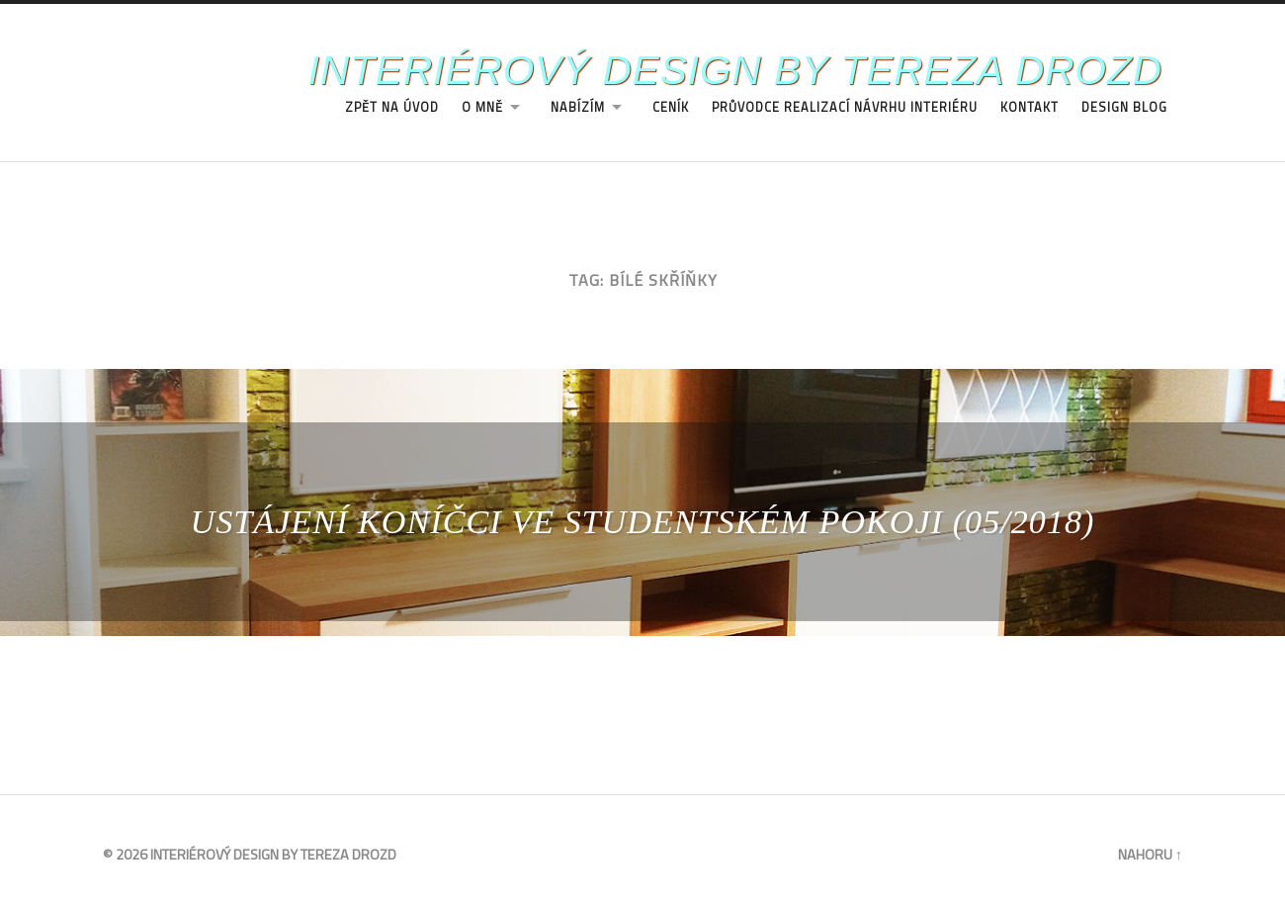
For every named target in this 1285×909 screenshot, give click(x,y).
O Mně (482, 107)
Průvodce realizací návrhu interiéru (845, 107)
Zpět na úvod (392, 107)
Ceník (670, 107)
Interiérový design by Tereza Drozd (735, 70)
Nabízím (578, 107)
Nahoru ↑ (1150, 854)
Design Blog (1124, 107)
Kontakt (1029, 107)
